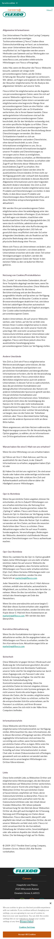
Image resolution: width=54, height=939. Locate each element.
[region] (27, 919)
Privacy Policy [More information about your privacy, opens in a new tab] (26, 921)
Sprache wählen (9, 3)
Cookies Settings (27, 927)
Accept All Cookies (27, 934)
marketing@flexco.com (26, 578)
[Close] (50, 903)
